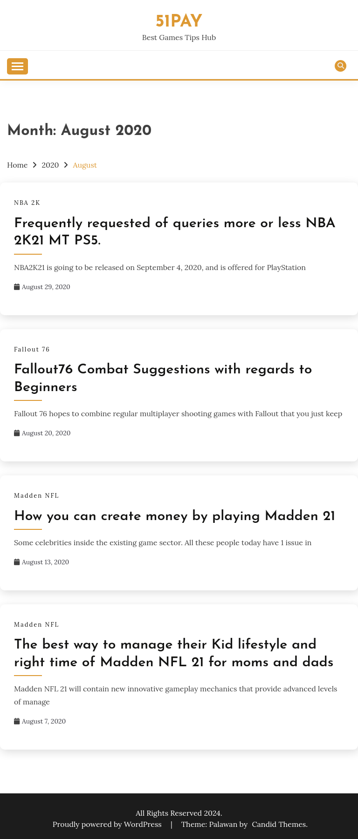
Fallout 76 (32, 349)
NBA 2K (27, 203)
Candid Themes (279, 824)
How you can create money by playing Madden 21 (174, 516)
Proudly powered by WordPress (108, 824)
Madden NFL (36, 496)
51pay (179, 22)
